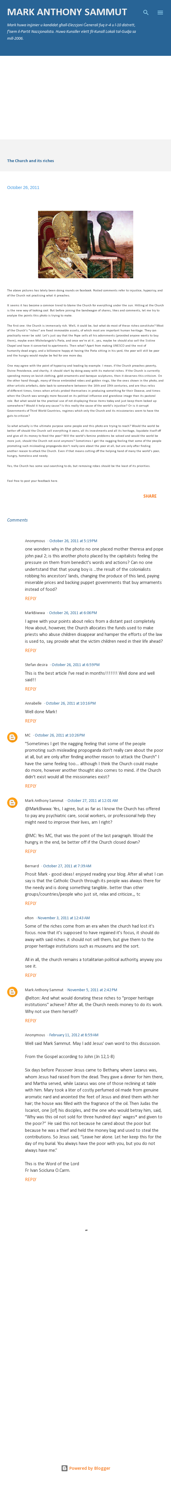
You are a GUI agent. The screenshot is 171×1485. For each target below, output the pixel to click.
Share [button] (150, 496)
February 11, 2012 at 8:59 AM (73, 1035)
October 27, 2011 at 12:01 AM (93, 801)
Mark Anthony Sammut (67, 12)
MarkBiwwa (35, 613)
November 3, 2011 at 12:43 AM (64, 918)
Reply (30, 599)
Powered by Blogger (85, 1468)
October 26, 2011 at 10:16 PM (71, 703)
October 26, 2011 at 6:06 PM (73, 613)
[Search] (146, 10)
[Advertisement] (85, 97)
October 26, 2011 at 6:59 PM (76, 665)
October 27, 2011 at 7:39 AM (67, 866)
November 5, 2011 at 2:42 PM (92, 990)
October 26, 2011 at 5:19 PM (73, 541)
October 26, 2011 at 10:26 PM (60, 735)
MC (28, 735)
